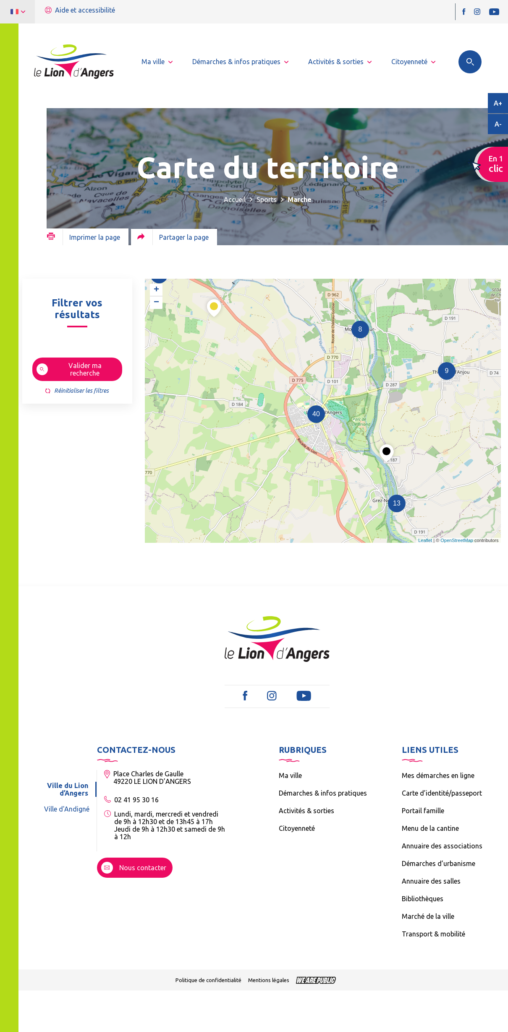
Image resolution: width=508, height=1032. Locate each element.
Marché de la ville (428, 916)
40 (316, 413)
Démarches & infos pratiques (323, 793)
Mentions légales (268, 980)
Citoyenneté (297, 828)
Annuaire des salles (431, 881)
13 (397, 503)
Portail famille (423, 810)
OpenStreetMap (456, 540)
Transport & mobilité (433, 934)
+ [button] (156, 290)
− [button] (156, 302)
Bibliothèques (422, 898)
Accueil (235, 199)
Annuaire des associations (442, 846)
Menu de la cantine (430, 828)
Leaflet (425, 540)
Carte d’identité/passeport (442, 793)
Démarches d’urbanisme (438, 863)
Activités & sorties (306, 810)
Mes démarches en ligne (438, 775)
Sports (267, 199)
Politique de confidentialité (208, 980)
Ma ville (290, 775)
